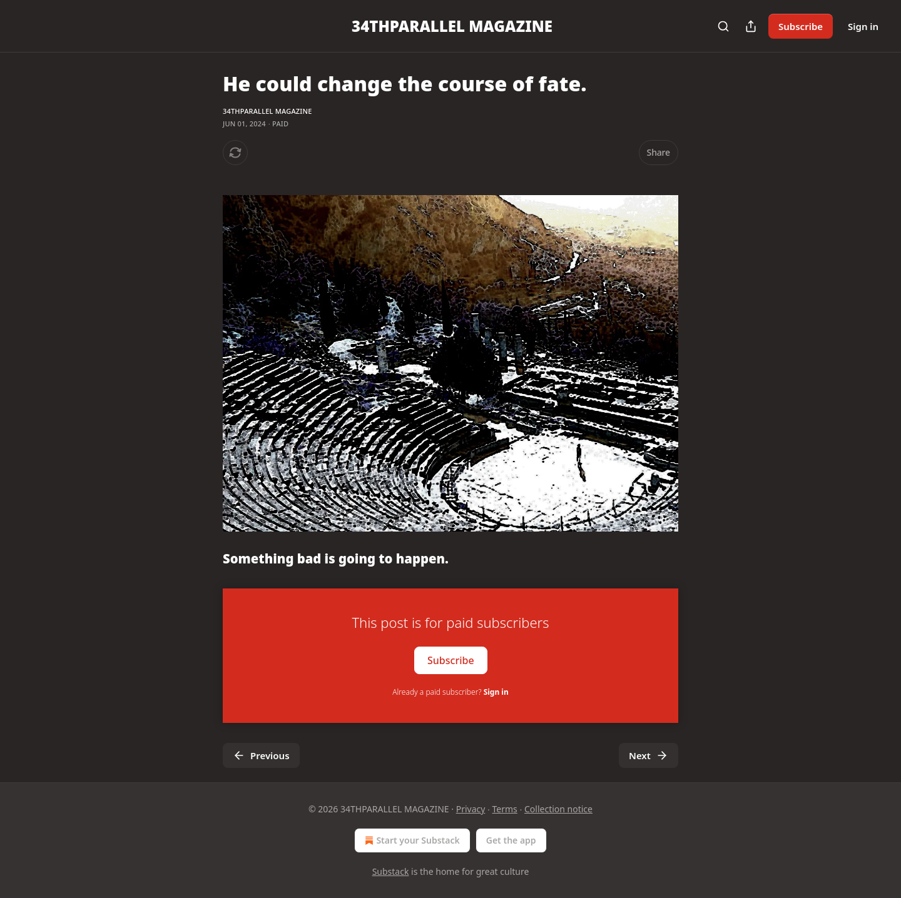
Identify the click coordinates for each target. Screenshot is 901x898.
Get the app (511, 840)
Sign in (863, 26)
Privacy (471, 809)
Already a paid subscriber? (450, 692)
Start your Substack (410, 840)
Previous (261, 755)
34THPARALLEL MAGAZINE (267, 111)
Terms (504, 809)
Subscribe (800, 26)
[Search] (723, 26)
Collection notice (558, 809)
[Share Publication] (750, 26)
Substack (390, 871)
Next (648, 755)
